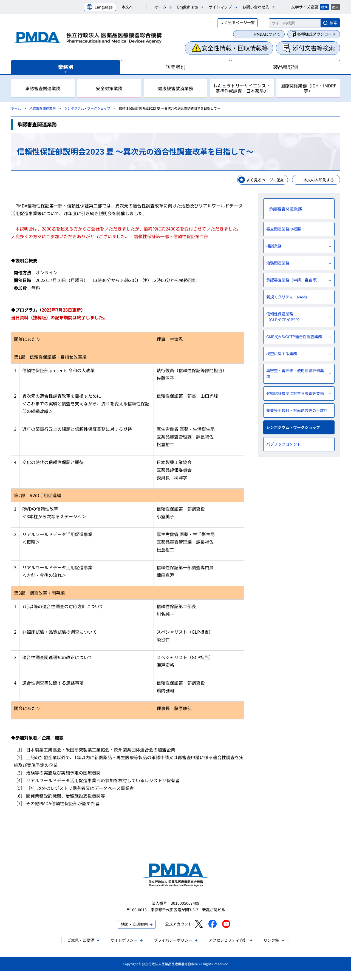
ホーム (160, 7)
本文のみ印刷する (318, 180)
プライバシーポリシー (173, 940)
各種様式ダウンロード (316, 34)
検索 (333, 23)
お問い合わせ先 (255, 7)
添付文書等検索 (314, 47)
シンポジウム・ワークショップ (87, 108)
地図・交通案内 (134, 924)
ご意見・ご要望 (80, 940)
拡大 (335, 7)
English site (187, 7)
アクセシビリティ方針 (228, 940)
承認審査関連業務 (42, 108)
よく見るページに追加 (265, 180)
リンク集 (271, 940)
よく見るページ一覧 (237, 22)
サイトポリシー (124, 940)
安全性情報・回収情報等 (235, 47)
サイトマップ (220, 7)
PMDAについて (267, 34)
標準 (324, 7)
